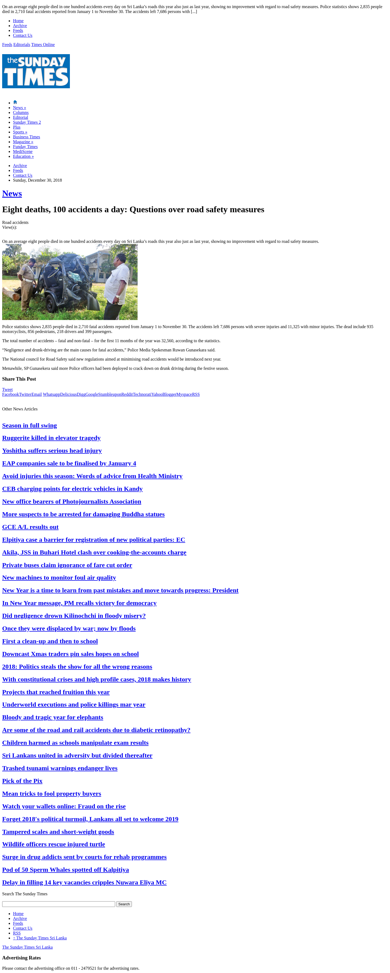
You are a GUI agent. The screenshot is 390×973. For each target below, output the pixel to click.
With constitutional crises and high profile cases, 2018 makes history (96, 679)
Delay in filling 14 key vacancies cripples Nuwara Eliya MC (84, 882)
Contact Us (22, 35)
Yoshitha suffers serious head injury (52, 450)
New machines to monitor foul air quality (59, 577)
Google (91, 394)
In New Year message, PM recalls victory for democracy (79, 602)
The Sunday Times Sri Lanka (40, 938)
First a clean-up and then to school (50, 641)
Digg (81, 394)
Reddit (127, 394)
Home (18, 20)
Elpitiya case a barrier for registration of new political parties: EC (93, 539)
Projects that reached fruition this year (56, 692)
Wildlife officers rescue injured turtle (53, 844)
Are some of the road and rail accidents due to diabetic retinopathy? (96, 729)
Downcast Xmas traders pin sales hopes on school (70, 653)
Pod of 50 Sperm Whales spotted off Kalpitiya (65, 869)
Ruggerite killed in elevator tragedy (51, 437)
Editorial (20, 117)
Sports (20, 132)
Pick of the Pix (22, 780)
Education (23, 156)
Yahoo (156, 394)
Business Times (26, 137)
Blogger (169, 394)
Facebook (10, 394)
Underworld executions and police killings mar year (73, 704)
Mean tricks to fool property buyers (51, 793)
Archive (20, 25)
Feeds (18, 30)
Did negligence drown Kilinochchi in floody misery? (74, 615)
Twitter (25, 394)
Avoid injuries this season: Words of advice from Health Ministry (92, 475)
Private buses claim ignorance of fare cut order (67, 565)
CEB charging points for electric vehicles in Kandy (72, 488)
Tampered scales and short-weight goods (58, 831)
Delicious (68, 394)
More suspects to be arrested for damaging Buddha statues (83, 514)
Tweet (7, 389)
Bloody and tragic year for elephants (52, 717)
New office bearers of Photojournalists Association (71, 501)
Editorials (21, 44)
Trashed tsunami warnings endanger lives (60, 768)
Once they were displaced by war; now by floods (69, 628)
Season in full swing (29, 425)
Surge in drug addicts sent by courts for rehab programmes (84, 856)
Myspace (184, 394)
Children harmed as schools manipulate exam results (75, 742)
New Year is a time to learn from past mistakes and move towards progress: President (120, 590)
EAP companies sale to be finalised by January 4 (69, 463)
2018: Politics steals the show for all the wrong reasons (77, 666)
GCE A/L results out (30, 526)
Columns (21, 112)
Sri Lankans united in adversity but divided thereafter (77, 755)
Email (36, 394)
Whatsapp (51, 394)
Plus (17, 127)
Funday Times (25, 146)
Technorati (142, 394)
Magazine (23, 141)
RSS (196, 394)
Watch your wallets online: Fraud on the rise (64, 806)
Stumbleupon (109, 394)
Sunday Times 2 (27, 122)
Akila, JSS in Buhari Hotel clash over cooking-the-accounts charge (94, 552)
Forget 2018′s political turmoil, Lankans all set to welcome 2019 (90, 818)
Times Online (43, 44)
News (19, 107)
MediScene (22, 151)
